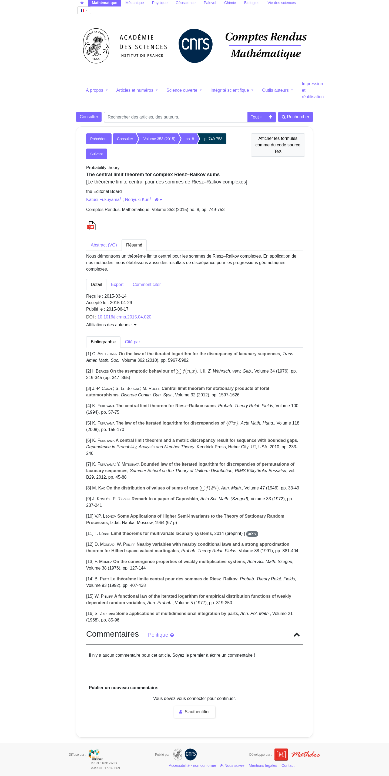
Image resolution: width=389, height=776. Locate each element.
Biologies (252, 3)
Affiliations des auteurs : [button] (111, 325)
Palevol (210, 3)
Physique (160, 3)
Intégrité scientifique (230, 90)
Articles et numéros (135, 90)
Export (117, 284)
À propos (95, 90)
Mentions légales (263, 765)
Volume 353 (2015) (159, 139)
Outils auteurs (276, 90)
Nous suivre (232, 765)
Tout (255, 117)
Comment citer (147, 284)
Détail (96, 284)
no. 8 (190, 139)
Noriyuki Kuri (137, 199)
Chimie (230, 3)
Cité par (132, 342)
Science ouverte (182, 90)
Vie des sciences (281, 3)
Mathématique (104, 3)
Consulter (89, 116)
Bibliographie (103, 342)
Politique (161, 635)
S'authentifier (194, 711)
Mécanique (134, 3)
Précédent (99, 139)
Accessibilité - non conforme (192, 765)
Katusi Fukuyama (103, 199)
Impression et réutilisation (313, 90)
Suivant (96, 154)
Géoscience (186, 3)
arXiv (252, 534)
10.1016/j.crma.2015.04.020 (124, 317)
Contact (287, 765)
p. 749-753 (213, 139)
